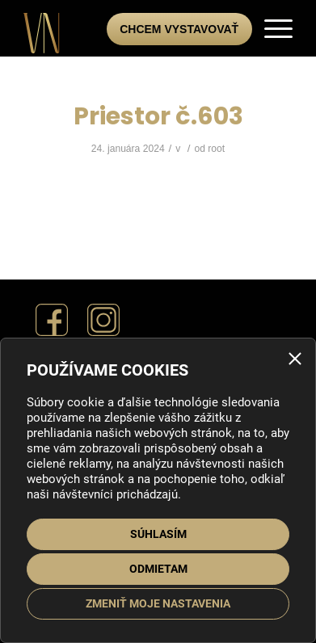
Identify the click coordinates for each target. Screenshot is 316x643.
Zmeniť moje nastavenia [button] (158, 603)
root (216, 148)
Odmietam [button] (158, 568)
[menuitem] (270, 28)
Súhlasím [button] (158, 533)
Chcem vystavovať (179, 29)
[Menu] (270, 28)
